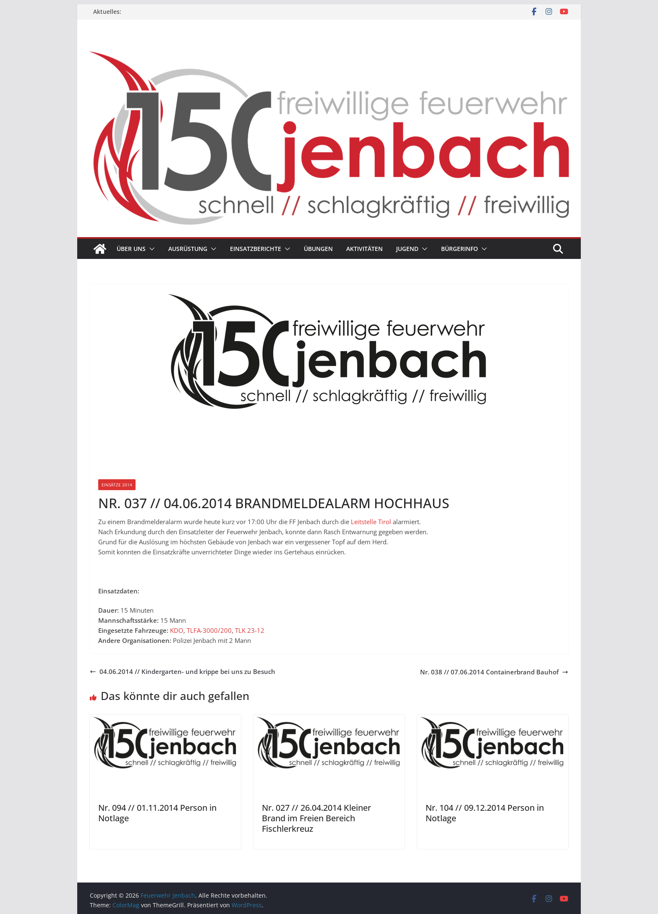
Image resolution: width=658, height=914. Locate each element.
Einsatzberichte (255, 249)
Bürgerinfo (459, 249)
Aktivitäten (364, 249)
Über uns (131, 249)
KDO (176, 630)
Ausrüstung (187, 249)
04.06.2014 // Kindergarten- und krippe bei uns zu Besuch (182, 671)
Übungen (318, 249)
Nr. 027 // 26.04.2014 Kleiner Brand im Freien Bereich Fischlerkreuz (316, 818)
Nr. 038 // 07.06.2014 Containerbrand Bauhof (494, 672)
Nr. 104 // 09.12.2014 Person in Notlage (485, 813)
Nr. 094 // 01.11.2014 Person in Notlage (157, 813)
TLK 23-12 (249, 630)
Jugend (407, 249)
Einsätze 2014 (117, 485)
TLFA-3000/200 (209, 630)
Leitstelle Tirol (371, 521)
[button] (150, 249)
